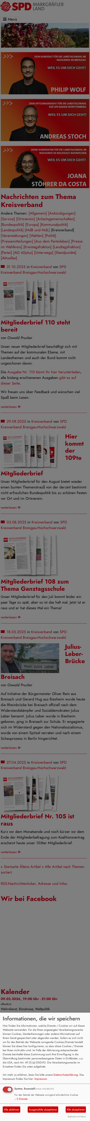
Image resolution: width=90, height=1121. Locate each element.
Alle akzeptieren (76, 1109)
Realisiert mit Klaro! (77, 1116)
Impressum (40, 1079)
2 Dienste (20, 1099)
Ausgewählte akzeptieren (43, 1109)
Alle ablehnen (11, 1109)
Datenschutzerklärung (66, 1075)
